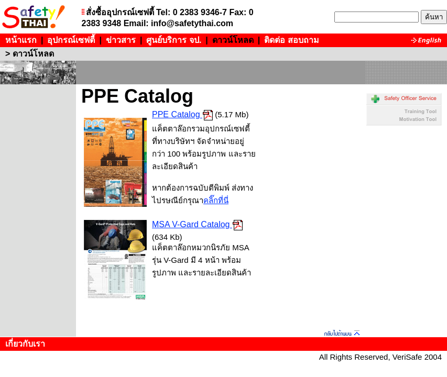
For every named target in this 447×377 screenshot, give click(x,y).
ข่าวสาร (121, 40)
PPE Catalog (176, 114)
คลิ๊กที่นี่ (215, 200)
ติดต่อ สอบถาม (291, 40)
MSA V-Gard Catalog (191, 224)
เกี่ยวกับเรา (25, 343)
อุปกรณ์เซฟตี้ (71, 40)
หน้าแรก (21, 40)
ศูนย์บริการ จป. (173, 40)
